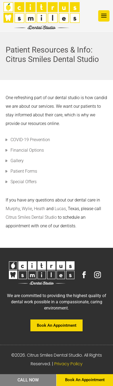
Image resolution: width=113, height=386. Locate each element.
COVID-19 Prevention (30, 139)
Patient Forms (23, 171)
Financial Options (27, 150)
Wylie (27, 208)
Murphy (13, 208)
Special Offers (23, 181)
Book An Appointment (56, 325)
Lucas (60, 208)
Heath (39, 208)
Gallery (17, 160)
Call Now (28, 379)
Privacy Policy (68, 364)
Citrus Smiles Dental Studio (31, 217)
